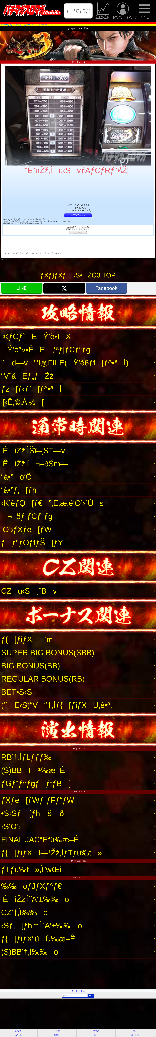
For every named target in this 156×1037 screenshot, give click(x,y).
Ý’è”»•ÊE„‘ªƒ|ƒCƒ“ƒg (45, 349)
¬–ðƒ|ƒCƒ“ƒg (27, 516)
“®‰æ (135, 1031)
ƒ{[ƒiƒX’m (27, 639)
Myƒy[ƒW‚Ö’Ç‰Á (78, 991)
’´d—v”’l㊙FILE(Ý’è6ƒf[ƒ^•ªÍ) (64, 362)
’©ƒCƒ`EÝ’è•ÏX (36, 336)
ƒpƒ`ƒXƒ (18, 1031)
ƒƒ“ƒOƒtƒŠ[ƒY (32, 542)
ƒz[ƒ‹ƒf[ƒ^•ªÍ (31, 389)
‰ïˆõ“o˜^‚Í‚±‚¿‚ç (78, 215)
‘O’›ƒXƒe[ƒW (26, 529)
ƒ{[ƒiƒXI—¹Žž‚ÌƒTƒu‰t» (51, 852)
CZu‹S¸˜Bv (29, 591)
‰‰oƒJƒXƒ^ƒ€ (31, 886)
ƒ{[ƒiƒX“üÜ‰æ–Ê (38, 938)
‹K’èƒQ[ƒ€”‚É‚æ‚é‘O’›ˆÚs (52, 503)
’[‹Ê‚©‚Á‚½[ (22, 402)
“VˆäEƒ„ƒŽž (27, 376)
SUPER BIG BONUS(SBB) (47, 652)
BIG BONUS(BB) (30, 665)
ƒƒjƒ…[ (144, 10)
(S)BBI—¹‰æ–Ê (33, 770)
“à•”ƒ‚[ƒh (19, 490)
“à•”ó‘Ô (16, 477)
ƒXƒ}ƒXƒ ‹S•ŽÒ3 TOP (78, 275)
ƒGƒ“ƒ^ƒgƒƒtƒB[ (35, 783)
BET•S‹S (16, 692)
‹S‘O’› (11, 826)
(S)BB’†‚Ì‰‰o (29, 952)
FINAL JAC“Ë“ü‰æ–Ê (40, 839)
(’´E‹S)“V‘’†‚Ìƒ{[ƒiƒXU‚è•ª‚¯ (58, 705)
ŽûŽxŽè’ (103, 10)
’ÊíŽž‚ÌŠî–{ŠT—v (33, 450)
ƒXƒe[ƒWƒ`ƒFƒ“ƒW (37, 800)
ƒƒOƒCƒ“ (78, 11)
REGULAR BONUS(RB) (43, 679)
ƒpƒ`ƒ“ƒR (57, 1031)
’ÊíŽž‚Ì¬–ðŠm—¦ (35, 463)
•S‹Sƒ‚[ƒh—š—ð (32, 813)
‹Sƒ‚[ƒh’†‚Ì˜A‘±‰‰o (41, 925)
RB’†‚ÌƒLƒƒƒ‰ (26, 757)
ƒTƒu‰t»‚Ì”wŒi (31, 869)
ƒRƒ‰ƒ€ (96, 1031)
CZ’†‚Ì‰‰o (24, 912)
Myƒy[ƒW (122, 10)
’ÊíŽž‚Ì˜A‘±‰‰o (35, 899)
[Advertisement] (65, 973)
